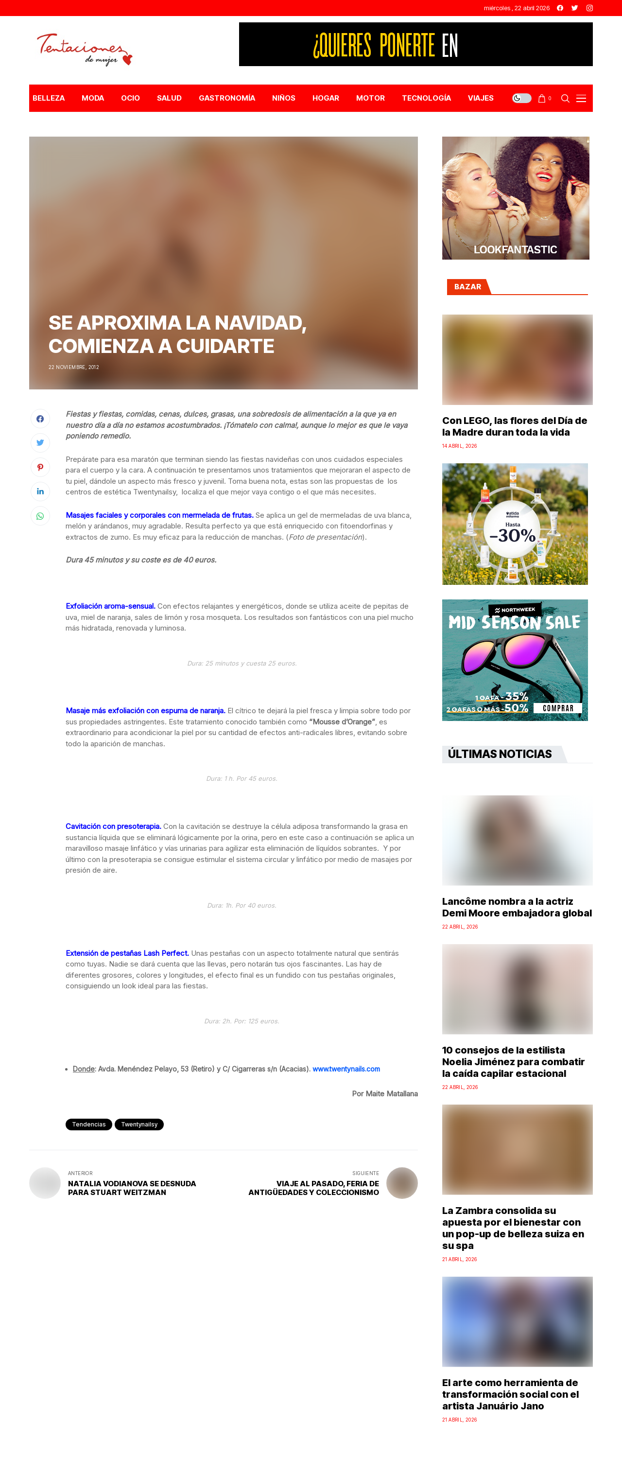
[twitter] (574, 8)
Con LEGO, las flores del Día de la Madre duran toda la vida (514, 426)
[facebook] (560, 8)
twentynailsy (139, 1124)
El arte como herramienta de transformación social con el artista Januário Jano (510, 1394)
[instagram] (590, 8)
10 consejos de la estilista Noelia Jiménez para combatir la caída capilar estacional (513, 1061)
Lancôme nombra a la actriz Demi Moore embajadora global (517, 907)
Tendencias (89, 1124)
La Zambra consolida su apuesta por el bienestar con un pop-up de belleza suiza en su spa (513, 1228)
